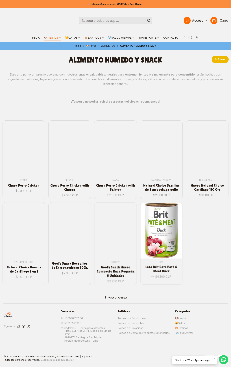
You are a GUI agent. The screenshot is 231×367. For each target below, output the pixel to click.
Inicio (78, 46)
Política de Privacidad (130, 328)
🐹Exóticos (181, 328)
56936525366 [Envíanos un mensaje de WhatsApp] (70, 323)
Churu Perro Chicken (24, 181)
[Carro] (219, 20)
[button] (220, 59)
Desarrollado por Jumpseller (57, 360)
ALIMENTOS (108, 46)
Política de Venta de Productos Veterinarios (144, 332)
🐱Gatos (180, 323)
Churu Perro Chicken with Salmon (115, 177)
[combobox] (115, 20)
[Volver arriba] (115, 297)
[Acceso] (196, 20)
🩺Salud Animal (184, 332)
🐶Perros (91, 46)
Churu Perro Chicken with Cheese (70, 180)
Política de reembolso (131, 323)
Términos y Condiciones (132, 318)
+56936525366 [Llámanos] (71, 318)
